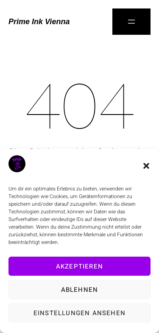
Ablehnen (79, 289)
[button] (146, 166)
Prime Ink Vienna (39, 21)
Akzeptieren (79, 266)
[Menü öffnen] (131, 21)
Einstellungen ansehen (79, 313)
